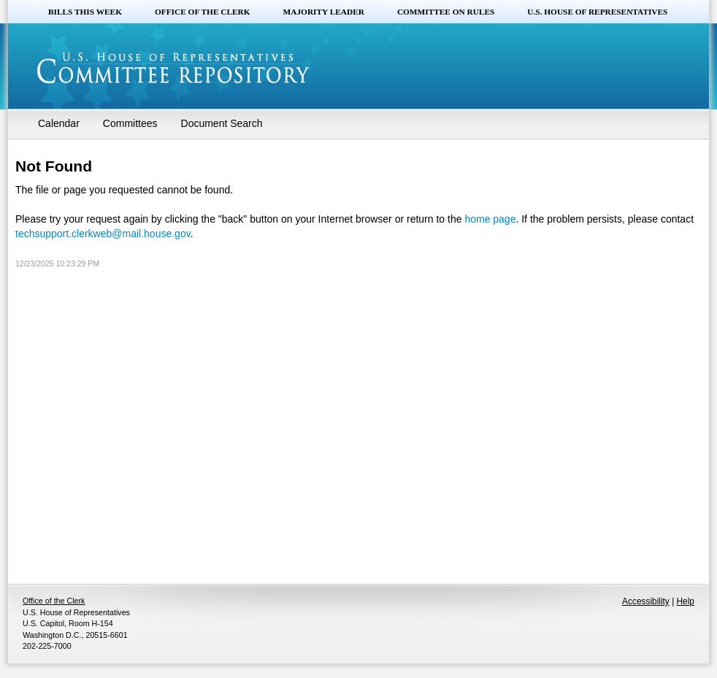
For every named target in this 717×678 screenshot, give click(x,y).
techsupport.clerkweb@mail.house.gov (103, 233)
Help (685, 601)
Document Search (222, 123)
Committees (130, 123)
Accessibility (646, 601)
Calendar (59, 123)
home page (489, 219)
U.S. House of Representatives (597, 11)
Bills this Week (85, 11)
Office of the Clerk (202, 11)
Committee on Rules (445, 11)
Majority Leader (323, 11)
